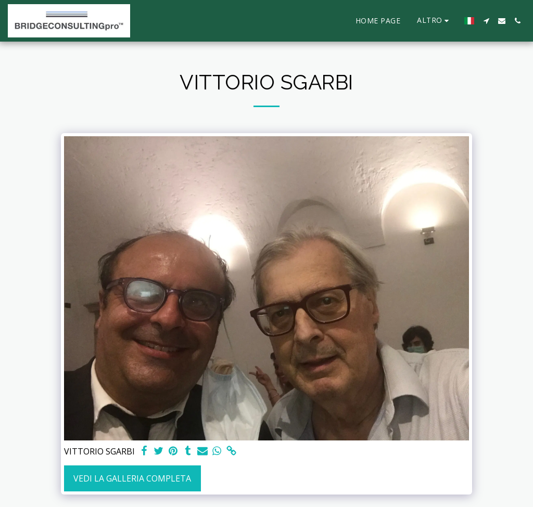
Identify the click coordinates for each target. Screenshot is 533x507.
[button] (486, 20)
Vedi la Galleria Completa (132, 478)
